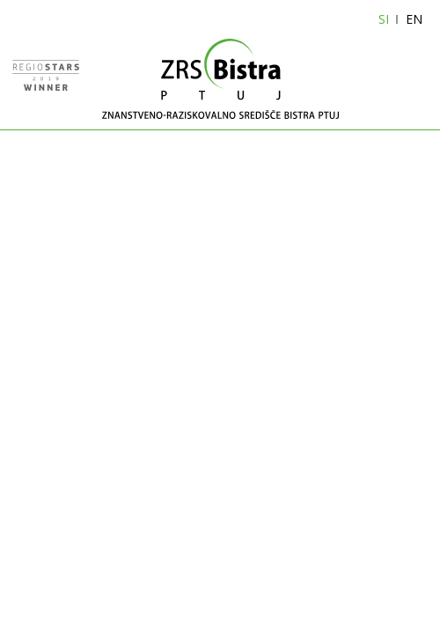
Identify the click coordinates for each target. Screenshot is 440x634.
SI (383, 19)
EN (414, 19)
